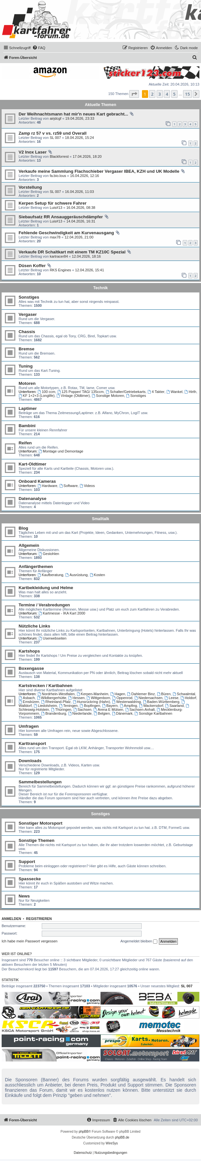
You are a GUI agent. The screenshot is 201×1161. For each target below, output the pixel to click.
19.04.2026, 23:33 (79, 118)
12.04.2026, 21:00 (79, 237)
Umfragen (29, 726)
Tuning (26, 366)
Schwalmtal (184, 694)
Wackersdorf (151, 706)
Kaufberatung (50, 575)
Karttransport (32, 743)
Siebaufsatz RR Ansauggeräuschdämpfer (61, 216)
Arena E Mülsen (108, 709)
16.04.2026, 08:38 (80, 207)
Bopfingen (90, 706)
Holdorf (188, 698)
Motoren (27, 383)
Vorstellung (30, 187)
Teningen (68, 706)
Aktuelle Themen (100, 104)
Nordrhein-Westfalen (56, 694)
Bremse (26, 348)
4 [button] (167, 94)
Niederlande (80, 713)
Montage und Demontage (61, 451)
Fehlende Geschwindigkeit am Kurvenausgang (66, 232)
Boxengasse (31, 668)
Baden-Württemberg (161, 702)
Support (27, 861)
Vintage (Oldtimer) (73, 396)
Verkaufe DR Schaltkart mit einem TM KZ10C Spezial (72, 252)
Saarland (174, 706)
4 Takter (155, 392)
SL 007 (55, 138)
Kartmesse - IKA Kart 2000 (62, 613)
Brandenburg (53, 713)
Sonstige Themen (36, 840)
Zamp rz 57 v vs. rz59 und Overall (52, 133)
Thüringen (61, 709)
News (24, 896)
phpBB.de (122, 1137)
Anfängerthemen (36, 566)
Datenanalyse (32, 498)
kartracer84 (59, 256)
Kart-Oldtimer (32, 464)
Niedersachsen (148, 698)
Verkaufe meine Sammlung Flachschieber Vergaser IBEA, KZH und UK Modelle (99, 171)
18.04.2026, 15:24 (79, 138)
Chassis (27, 331)
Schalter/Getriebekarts (126, 392)
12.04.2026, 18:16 (86, 256)
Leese (171, 698)
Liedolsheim (45, 706)
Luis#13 (56, 207)
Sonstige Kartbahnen (153, 713)
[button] (134, 94)
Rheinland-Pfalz (56, 702)
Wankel (174, 392)
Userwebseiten (53, 638)
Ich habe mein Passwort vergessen (29, 941)
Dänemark (122, 713)
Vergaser (28, 314)
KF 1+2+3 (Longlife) (36, 396)
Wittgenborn (98, 698)
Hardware (47, 486)
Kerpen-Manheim (92, 694)
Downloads (30, 760)
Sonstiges (29, 297)
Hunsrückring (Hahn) (91, 702)
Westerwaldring (126, 702)
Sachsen (82, 709)
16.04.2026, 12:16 (84, 176)
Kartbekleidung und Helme (46, 587)
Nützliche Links (34, 626)
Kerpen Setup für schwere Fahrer (52, 203)
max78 (55, 237)
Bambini (27, 425)
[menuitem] (38, 48)
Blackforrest (59, 156)
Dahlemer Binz (141, 694)
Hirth (190, 392)
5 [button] (174, 94)
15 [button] (187, 94)
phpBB (83, 1131)
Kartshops (29, 651)
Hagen (117, 694)
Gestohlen (49, 554)
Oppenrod (122, 698)
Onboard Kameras (37, 481)
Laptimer (28, 408)
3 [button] (160, 94)
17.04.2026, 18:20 (87, 156)
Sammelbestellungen (40, 781)
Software (68, 486)
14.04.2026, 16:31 (80, 221)
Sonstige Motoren (108, 396)
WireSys (112, 1143)
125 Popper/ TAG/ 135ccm (80, 392)
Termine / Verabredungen (44, 604)
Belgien (102, 713)
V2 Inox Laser (33, 152)
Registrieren (39, 919)
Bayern (110, 706)
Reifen (25, 442)
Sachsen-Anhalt (140, 709)
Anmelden (11, 919)
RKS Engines (60, 270)
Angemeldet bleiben (138, 941)
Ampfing (128, 706)
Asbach (27, 698)
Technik (100, 288)
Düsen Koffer (32, 265)
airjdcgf (55, 118)
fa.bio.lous (58, 176)
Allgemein (29, 545)
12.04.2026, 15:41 (89, 270)
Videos (87, 486)
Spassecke (30, 878)
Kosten (97, 575)
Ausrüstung (76, 575)
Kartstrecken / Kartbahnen (45, 685)
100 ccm (46, 392)
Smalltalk (100, 519)
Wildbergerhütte (52, 698)
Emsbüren (29, 702)
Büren (164, 694)
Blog (23, 528)
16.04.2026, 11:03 (79, 192)
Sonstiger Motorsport (40, 823)
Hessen (76, 698)
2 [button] (152, 94)
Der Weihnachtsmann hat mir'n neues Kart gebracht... (73, 114)
